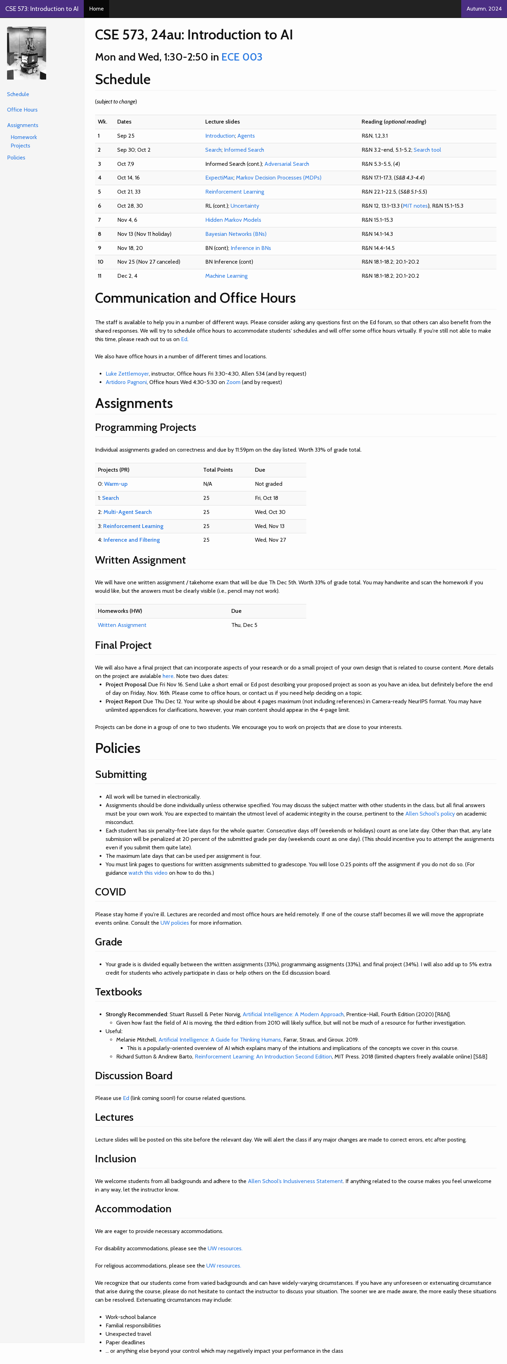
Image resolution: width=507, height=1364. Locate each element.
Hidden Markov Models (233, 219)
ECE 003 (242, 56)
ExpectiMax (219, 177)
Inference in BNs (251, 248)
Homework (24, 137)
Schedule (18, 94)
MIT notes (415, 205)
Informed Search (244, 149)
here (168, 676)
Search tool (427, 149)
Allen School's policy (430, 813)
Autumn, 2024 (484, 8)
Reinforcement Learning (234, 191)
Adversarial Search (286, 164)
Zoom (233, 382)
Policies (16, 157)
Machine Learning (226, 275)
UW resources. (225, 1248)
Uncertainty (245, 205)
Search (213, 149)
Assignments (22, 125)
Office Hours (22, 109)
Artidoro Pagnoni (126, 382)
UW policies (175, 922)
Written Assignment (122, 625)
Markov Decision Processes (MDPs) (278, 177)
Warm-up (115, 483)
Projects (20, 145)
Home (96, 8)
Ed (184, 339)
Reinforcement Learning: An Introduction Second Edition (263, 1056)
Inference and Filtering (132, 539)
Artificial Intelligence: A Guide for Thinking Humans (219, 1039)
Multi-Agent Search (128, 512)
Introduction (220, 135)
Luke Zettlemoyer (127, 373)
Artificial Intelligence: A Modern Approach (293, 1014)
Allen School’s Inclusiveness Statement (295, 1181)
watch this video (148, 872)
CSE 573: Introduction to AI (42, 9)
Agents (246, 135)
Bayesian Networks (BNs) (236, 234)
